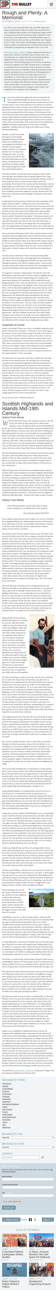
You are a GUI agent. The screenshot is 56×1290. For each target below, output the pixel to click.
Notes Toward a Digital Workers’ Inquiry (10, 1284)
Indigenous (6, 1102)
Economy (5, 1091)
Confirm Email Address (10, 1184)
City (6, 1193)
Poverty (5, 1112)
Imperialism (6, 1099)
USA (4, 1125)
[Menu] (51, 4)
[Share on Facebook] (30, 1220)
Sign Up (9, 1207)
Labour (17, 21)
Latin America (7, 1109)
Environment (7, 1094)
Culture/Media (7, 21)
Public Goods (7, 1114)
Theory (4, 1122)
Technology (6, 1120)
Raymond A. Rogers (40, 21)
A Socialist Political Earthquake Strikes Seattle (12, 1254)
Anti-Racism (6, 1083)
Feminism (5, 1096)
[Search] (42, 1157)
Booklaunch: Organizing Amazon (40, 1282)
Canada (5, 1086)
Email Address (7, 1176)
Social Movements (9, 1117)
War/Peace (6, 1127)
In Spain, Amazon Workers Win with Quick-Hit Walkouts (39, 1254)
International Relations (10, 1104)
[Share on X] (35, 1220)
